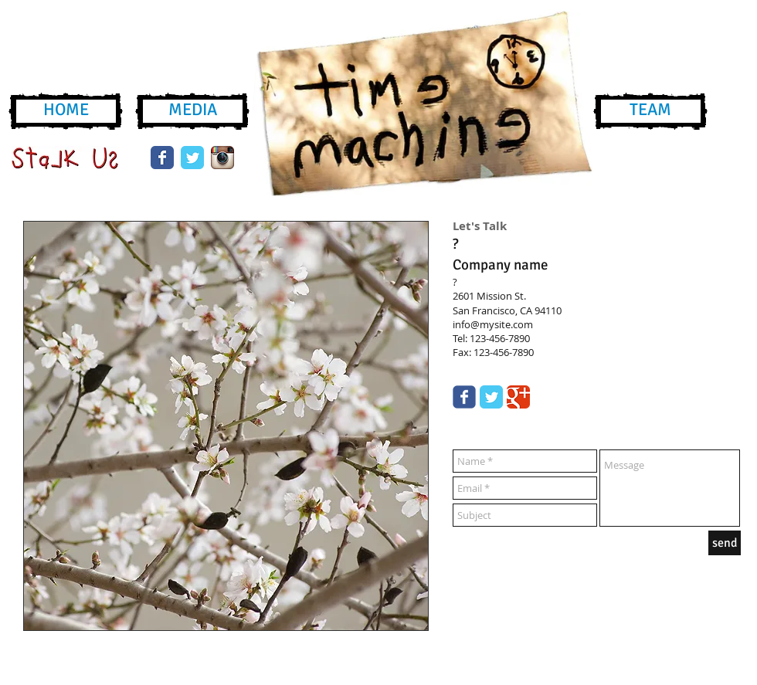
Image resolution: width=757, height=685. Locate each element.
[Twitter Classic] (491, 397)
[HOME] (66, 111)
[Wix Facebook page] (162, 157)
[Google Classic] (518, 397)
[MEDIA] (192, 111)
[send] (724, 543)
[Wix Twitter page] (192, 157)
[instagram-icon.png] (222, 157)
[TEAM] (650, 111)
